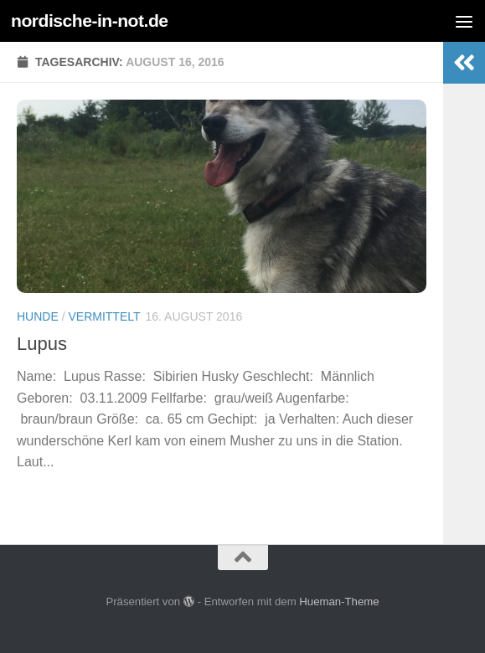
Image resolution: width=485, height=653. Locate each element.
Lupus (42, 343)
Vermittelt (104, 316)
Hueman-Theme (339, 601)
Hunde (38, 316)
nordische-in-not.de (89, 20)
